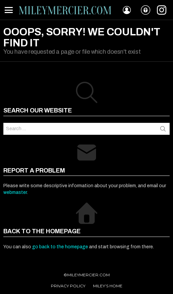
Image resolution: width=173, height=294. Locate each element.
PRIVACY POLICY (68, 285)
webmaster (15, 192)
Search (163, 129)
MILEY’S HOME (107, 285)
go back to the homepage (60, 246)
